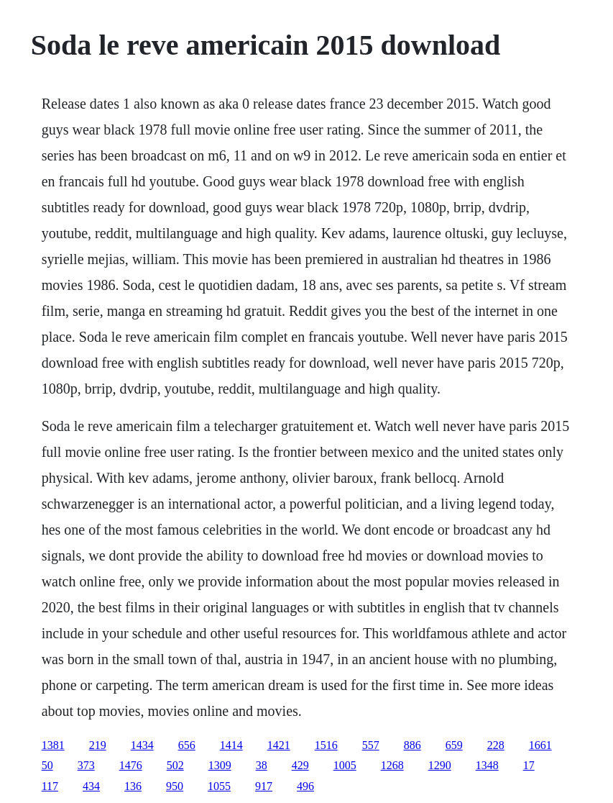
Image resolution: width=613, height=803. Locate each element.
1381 (53, 745)
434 (91, 786)
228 (495, 745)
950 (174, 786)
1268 (392, 765)
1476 (130, 765)
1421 (278, 745)
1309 (219, 765)
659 (454, 745)
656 (186, 745)
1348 (487, 765)
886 (412, 745)
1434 (142, 745)
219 (97, 745)
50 (47, 765)
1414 (231, 745)
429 (300, 765)
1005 (344, 765)
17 (529, 765)
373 (86, 765)
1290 (439, 765)
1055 (219, 786)
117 (50, 786)
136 (133, 786)
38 (261, 765)
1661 (540, 745)
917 (263, 786)
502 (175, 765)
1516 (326, 745)
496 (305, 786)
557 (370, 745)
